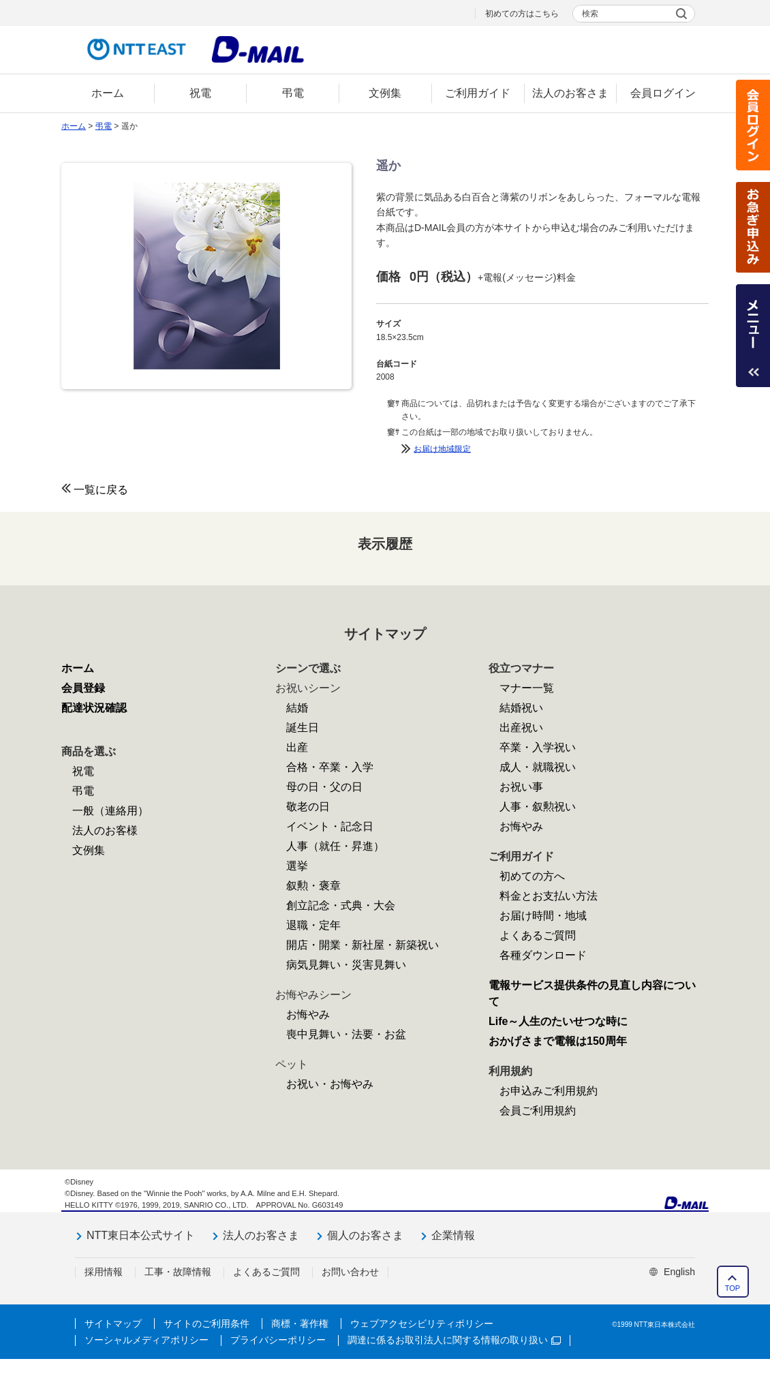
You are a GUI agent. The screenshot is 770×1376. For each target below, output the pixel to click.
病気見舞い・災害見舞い (346, 964)
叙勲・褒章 (313, 885)
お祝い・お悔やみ (329, 1084)
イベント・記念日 (329, 826)
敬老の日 (308, 806)
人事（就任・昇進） (335, 846)
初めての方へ (532, 876)
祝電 (83, 771)
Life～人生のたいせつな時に (558, 1021)
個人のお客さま (365, 1235)
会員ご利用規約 (537, 1110)
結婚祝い (521, 708)
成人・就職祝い (537, 767)
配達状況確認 (94, 708)
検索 (590, 13)
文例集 (88, 850)
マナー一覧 (526, 688)
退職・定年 (313, 925)
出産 (297, 747)
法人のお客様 (105, 830)
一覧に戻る (101, 489)
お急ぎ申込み (753, 227)
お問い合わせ (350, 1271)
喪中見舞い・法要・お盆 (346, 1034)
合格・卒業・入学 (329, 767)
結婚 (297, 708)
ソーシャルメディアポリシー (146, 1339)
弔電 (103, 126)
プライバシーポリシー (278, 1339)
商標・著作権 (299, 1323)
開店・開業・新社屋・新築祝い (362, 945)
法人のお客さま (261, 1235)
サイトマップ (113, 1323)
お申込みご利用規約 (548, 1091)
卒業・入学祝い (537, 747)
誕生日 (302, 727)
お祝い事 (521, 787)
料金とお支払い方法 (548, 896)
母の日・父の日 (324, 787)
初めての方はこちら (522, 13)
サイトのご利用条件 (206, 1323)
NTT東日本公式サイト (141, 1235)
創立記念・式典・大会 (340, 905)
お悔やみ (308, 1014)
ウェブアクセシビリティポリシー (421, 1323)
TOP (732, 1288)
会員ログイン (753, 125)
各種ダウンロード (543, 955)
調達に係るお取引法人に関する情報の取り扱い (454, 1339)
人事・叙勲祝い (537, 806)
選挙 (297, 866)
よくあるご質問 (537, 935)
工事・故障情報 (177, 1271)
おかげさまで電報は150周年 (558, 1041)
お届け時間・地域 (543, 915)
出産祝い (521, 727)
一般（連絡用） (110, 810)
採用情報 (103, 1271)
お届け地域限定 (442, 448)
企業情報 (453, 1235)
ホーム (73, 126)
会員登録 (83, 688)
